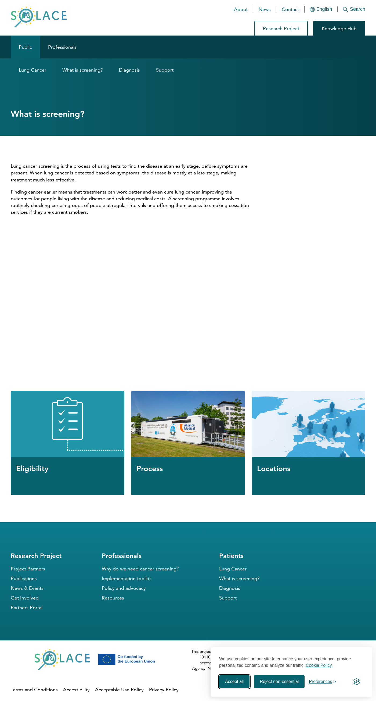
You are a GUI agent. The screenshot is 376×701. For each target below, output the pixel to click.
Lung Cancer (32, 70)
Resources (113, 598)
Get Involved (25, 598)
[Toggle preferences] (322, 681)
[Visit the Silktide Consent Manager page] (356, 681)
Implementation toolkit (126, 578)
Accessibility (76, 689)
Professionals (62, 47)
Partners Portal (26, 607)
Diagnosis (129, 70)
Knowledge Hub (339, 28)
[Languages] (321, 9)
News (265, 9)
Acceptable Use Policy (119, 689)
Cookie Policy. (319, 665)
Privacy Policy (164, 689)
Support (164, 70)
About (241, 9)
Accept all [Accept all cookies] (234, 681)
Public (25, 47)
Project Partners (28, 569)
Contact (290, 9)
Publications (24, 578)
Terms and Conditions (34, 689)
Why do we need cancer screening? (140, 569)
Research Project (281, 28)
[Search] (351, 9)
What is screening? (82, 70)
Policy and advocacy (124, 588)
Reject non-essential (279, 681)
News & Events (27, 588)
